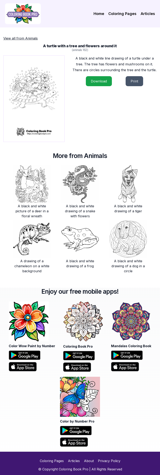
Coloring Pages (122, 13)
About (89, 461)
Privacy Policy (109, 461)
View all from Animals (20, 38)
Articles (148, 13)
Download (99, 81)
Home (99, 13)
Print (134, 81)
